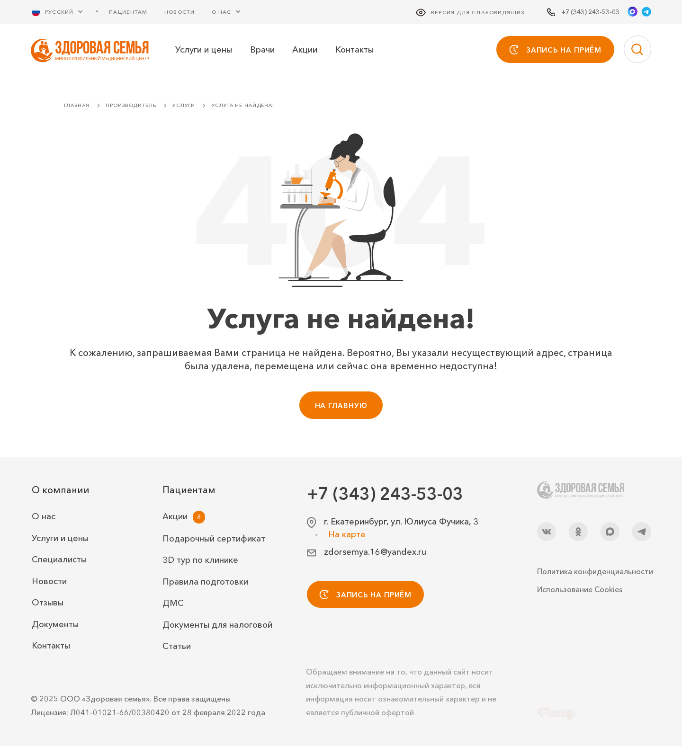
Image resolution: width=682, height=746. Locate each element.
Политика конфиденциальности (594, 571)
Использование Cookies (579, 589)
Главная (77, 105)
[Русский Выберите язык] (63, 11)
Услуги (183, 105)
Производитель (131, 105)
